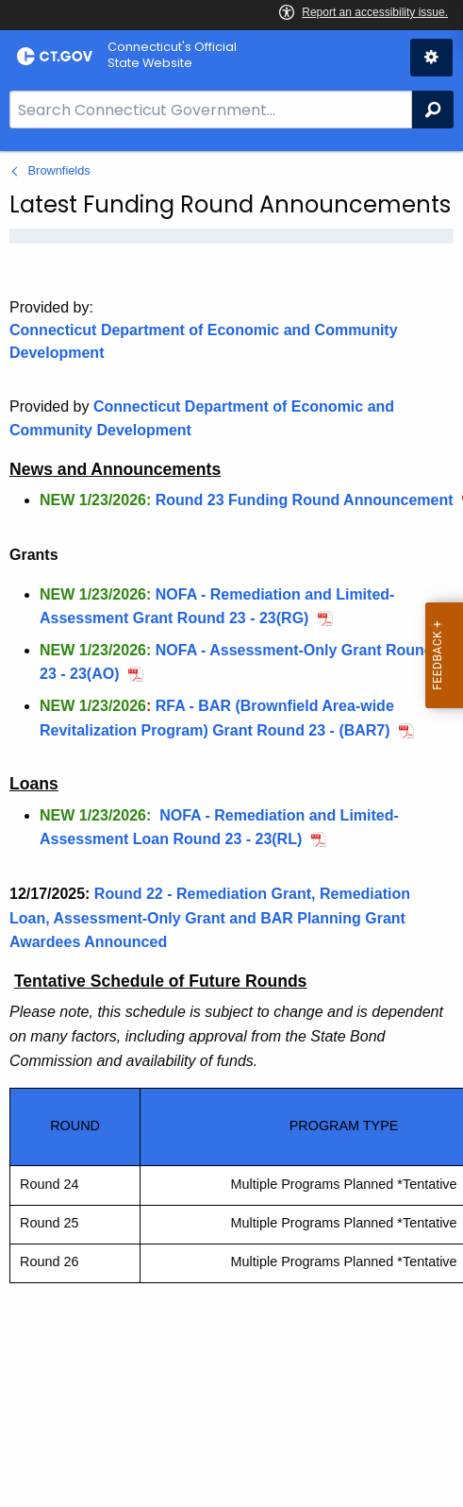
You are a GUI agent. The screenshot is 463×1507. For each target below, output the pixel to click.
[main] (231, 829)
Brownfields (59, 170)
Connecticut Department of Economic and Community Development (203, 341)
